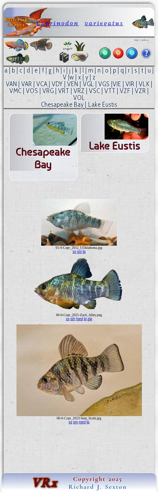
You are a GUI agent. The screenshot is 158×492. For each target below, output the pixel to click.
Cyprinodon (58, 23)
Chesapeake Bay (62, 104)
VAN (11, 84)
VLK (144, 84)
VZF (125, 90)
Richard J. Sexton (97, 487)
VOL (79, 97)
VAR (26, 84)
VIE (116, 84)
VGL (88, 84)
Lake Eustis (102, 104)
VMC (15, 90)
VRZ (79, 90)
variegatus (104, 23)
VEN (72, 84)
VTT (109, 90)
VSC (94, 90)
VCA (41, 84)
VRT (63, 90)
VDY (57, 84)
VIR (129, 84)
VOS (32, 90)
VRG (48, 90)
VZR (140, 90)
